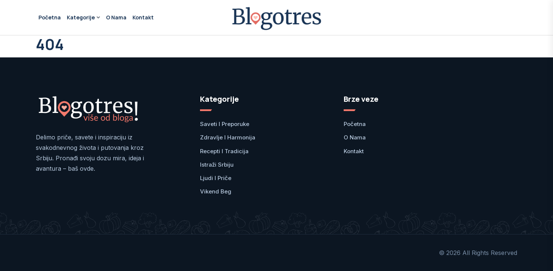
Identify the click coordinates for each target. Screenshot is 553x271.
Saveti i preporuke (224, 123)
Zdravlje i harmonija (227, 137)
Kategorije (81, 17)
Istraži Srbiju (217, 164)
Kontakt (143, 17)
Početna (49, 17)
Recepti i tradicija (224, 151)
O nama (116, 17)
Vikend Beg (215, 191)
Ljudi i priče (215, 178)
